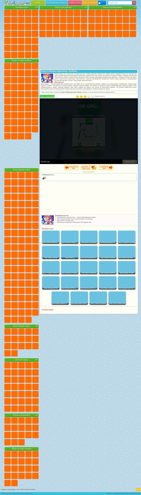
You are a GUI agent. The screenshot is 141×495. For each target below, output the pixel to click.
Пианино (77, 34)
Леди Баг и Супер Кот (35, 73)
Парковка (91, 13)
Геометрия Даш (28, 20)
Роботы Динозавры (112, 27)
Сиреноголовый (21, 108)
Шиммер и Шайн (14, 101)
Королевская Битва (126, 13)
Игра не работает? (88, 172)
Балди (21, 115)
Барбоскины (7, 94)
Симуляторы (21, 13)
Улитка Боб (14, 73)
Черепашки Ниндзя (98, 20)
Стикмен (112, 20)
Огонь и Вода (56, 13)
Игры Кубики (50, 96)
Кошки (63, 20)
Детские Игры (28, 13)
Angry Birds (28, 80)
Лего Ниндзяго (35, 66)
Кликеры (35, 27)
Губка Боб (14, 66)
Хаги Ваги (35, 115)
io (14, 27)
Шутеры (119, 34)
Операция (77, 27)
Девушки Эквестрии (49, 13)
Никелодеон (14, 48)
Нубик (14, 122)
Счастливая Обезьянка (21, 101)
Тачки (21, 87)
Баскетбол (35, 48)
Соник (35, 87)
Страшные (21, 27)
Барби (63, 13)
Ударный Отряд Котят (14, 94)
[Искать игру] (120, 3)
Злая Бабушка (7, 80)
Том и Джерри (28, 101)
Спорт (35, 20)
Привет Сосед (21, 122)
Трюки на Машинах (21, 41)
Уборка (70, 34)
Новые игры (75, 3)
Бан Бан (35, 129)
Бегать (126, 34)
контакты (110, 493)
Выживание (119, 27)
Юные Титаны (35, 101)
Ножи (21, 34)
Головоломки (35, 41)
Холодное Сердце (56, 20)
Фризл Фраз (35, 94)
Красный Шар (21, 73)
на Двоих (35, 13)
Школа (28, 48)
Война (21, 55)
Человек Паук (28, 94)
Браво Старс (35, 108)
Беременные (49, 27)
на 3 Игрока (7, 48)
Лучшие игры (21, 7)
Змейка (28, 41)
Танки (112, 13)
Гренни (28, 115)
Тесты (70, 13)
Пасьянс (7, 34)
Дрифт (105, 34)
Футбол (98, 13)
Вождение (7, 55)
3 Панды (14, 87)
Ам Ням (35, 80)
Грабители (126, 27)
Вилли (7, 66)
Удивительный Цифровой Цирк (28, 136)
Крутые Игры (21, 48)
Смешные (7, 27)
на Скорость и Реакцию (14, 41)
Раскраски (42, 20)
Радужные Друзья (28, 122)
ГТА (91, 34)
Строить (28, 55)
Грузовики (119, 20)
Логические (28, 27)
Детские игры (21, 360)
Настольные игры (21, 326)
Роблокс (7, 122)
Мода (49, 34)
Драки (126, 20)
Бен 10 (98, 34)
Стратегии (105, 13)
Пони (42, 13)
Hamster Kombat (21, 136)
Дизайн (63, 34)
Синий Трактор (7, 108)
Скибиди (7, 136)
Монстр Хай (77, 13)
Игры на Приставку (35, 55)
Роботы (98, 27)
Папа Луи (42, 27)
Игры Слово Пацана (21, 129)
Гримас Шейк (14, 136)
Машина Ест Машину (133, 27)
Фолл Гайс (14, 108)
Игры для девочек (63, 7)
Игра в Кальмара (7, 115)
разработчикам (135, 493)
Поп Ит (21, 20)
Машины (91, 20)
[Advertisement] (21, 153)
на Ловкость (7, 20)
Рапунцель (56, 27)
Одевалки (70, 20)
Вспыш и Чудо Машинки (28, 87)
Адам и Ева (7, 101)
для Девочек (14, 13)
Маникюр (70, 27)
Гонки (133, 20)
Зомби (119, 13)
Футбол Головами (14, 55)
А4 (14, 115)
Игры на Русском (14, 34)
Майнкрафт (133, 13)
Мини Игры (7, 41)
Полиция (105, 27)
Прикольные (35, 34)
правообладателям (121, 493)
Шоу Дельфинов (7, 87)
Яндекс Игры (14, 20)
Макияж (84, 27)
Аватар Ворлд (7, 129)
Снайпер (91, 27)
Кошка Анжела (49, 20)
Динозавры (28, 34)
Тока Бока (35, 122)
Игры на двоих (90, 3)
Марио (21, 94)
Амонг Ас (28, 108)
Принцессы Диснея (42, 34)
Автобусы (112, 34)
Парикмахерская (77, 20)
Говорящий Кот (28, 66)
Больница (63, 27)
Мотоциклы (105, 20)
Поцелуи (84, 20)
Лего (14, 80)
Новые (7, 13)
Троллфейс (28, 73)
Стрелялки (133, 34)
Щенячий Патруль (21, 66)
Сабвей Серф (21, 80)
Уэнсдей (28, 129)
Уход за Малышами (56, 34)
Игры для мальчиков (56, 3)
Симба (14, 129)
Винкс (84, 34)
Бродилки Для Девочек (84, 13)
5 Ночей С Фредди (7, 73)
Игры (37, 3)
